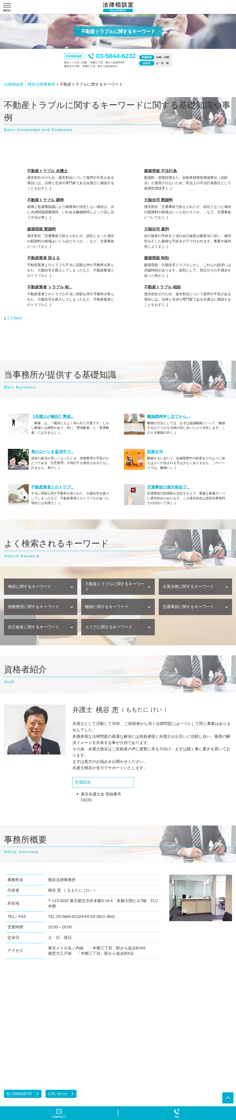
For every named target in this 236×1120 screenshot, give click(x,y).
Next (18, 318)
